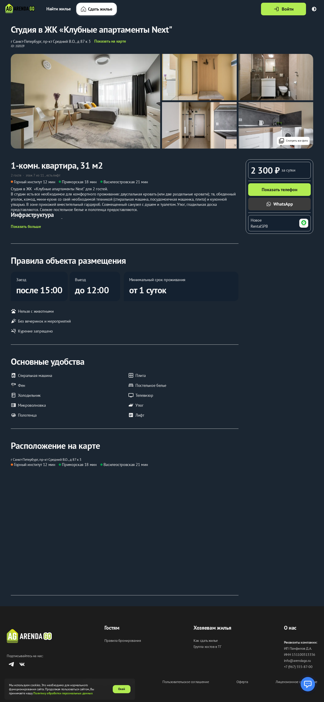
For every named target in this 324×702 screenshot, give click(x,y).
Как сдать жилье (206, 640)
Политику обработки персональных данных (62, 693)
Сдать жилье (96, 9)
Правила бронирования (122, 640)
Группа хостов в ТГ (207, 647)
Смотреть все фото (293, 141)
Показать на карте (110, 41)
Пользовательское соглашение (185, 682)
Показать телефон (279, 190)
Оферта (242, 682)
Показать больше (26, 226)
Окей (121, 689)
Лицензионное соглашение (296, 682)
